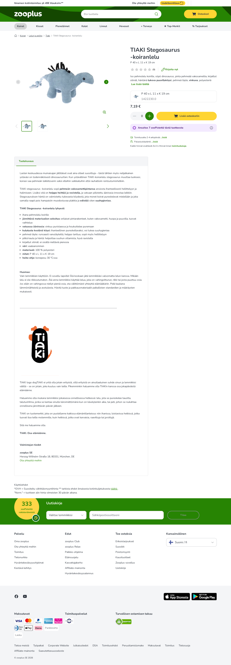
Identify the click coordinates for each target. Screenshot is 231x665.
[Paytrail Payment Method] (58, 621)
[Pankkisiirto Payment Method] (51, 628)
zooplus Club (72, 541)
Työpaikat (38, 645)
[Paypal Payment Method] (38, 621)
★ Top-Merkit (172, 26)
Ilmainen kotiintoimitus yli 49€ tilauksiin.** (38, 3)
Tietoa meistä (21, 645)
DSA (95, 645)
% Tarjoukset (200, 26)
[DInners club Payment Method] (18, 628)
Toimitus (19, 552)
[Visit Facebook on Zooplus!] (16, 596)
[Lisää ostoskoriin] (186, 116)
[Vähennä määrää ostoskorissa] (134, 116)
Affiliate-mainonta (75, 568)
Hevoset (124, 26)
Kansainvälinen (176, 534)
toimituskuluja (179, 146)
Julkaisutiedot (80, 645)
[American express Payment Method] (48, 621)
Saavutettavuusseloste (51, 651)
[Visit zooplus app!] (177, 599)
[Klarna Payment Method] (38, 628)
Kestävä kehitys (23, 568)
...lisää (164, 137)
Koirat (20, 26)
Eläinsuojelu (71, 557)
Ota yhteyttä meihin (143, 3)
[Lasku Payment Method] (18, 635)
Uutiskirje (121, 568)
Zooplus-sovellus (125, 562)
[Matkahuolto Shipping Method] (69, 621)
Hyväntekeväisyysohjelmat (29, 562)
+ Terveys (146, 26)
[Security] (124, 622)
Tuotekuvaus (26, 161)
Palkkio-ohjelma (74, 552)
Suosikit (120, 546)
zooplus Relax (72, 546)
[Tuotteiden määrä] (142, 116)
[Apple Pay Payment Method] (28, 628)
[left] (18, 82)
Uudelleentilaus (172, 3)
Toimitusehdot (110, 645)
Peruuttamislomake (133, 645)
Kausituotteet (123, 557)
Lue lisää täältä (140, 84)
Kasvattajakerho (74, 562)
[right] (106, 82)
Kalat (85, 26)
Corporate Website (58, 645)
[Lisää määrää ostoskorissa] (149, 116)
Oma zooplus (21, 541)
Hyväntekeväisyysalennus (79, 573)
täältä (114, 488)
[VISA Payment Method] (18, 621)
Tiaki (48, 35)
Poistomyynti (123, 552)
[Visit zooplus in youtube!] (25, 596)
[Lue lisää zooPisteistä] (211, 128)
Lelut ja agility (35, 35)
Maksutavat (154, 645)
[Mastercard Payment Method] (28, 621)
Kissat (39, 26)
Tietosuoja (184, 645)
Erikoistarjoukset (125, 541)
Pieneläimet (62, 26)
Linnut (103, 26)
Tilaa (183, 515)
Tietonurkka (20, 557)
